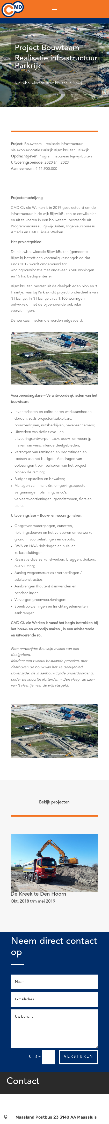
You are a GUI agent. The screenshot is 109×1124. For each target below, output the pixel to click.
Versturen (78, 1056)
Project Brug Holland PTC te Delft (49, 894)
